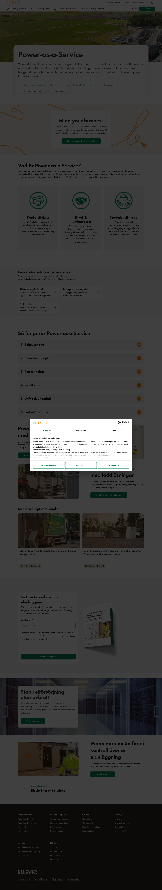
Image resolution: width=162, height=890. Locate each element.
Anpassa (81, 465)
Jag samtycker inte (48, 465)
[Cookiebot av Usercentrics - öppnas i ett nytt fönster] (119, 423)
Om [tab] (114, 430)
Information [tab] (81, 430)
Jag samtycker (113, 465)
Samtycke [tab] (47, 431)
